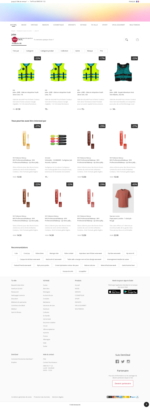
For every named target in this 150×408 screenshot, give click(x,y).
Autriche (46, 333)
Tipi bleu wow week (114, 253)
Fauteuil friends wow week (22, 265)
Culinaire (46, 312)
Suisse (45, 285)
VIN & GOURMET (80, 305)
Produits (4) (16, 43)
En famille (46, 316)
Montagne (46, 292)
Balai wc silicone (89, 265)
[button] (146, 404)
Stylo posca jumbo (43, 265)
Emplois (14, 362)
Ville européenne (49, 329)
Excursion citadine (49, 322)
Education (14, 299)
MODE (77, 288)
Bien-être (46, 288)
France (45, 336)
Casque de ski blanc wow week (30, 259)
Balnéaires (46, 302)
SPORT (77, 299)
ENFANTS (78, 302)
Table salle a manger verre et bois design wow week (84, 259)
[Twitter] (123, 361)
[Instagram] (128, 361)
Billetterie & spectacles (19, 302)
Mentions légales (57, 397)
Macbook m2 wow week (53, 259)
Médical (14, 309)
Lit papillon (82, 271)
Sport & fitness (16, 312)
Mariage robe (54, 253)
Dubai (45, 346)
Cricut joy (27, 253)
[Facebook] (117, 361)
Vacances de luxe (49, 305)
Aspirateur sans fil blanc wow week (90, 253)
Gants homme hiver (128, 265)
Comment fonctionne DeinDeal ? (22, 359)
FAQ (44, 359)
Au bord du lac (48, 295)
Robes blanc (40, 253)
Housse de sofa (68, 271)
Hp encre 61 (130, 253)
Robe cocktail (68, 253)
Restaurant (15, 292)
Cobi (16, 253)
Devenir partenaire (123, 383)
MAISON (78, 292)
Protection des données (42, 397)
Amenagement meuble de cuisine (118, 259)
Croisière (46, 299)
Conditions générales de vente (21, 397)
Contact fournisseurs (50, 362)
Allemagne (46, 339)
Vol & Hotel (47, 319)
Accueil (77, 285)
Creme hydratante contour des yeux (67, 265)
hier (132, 378)
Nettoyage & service (18, 295)
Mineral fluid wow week (108, 265)
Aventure (46, 309)
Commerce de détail (18, 305)
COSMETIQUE (79, 295)
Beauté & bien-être (17, 285)
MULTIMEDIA (79, 309)
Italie (44, 343)
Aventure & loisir (16, 288)
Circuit (45, 326)
